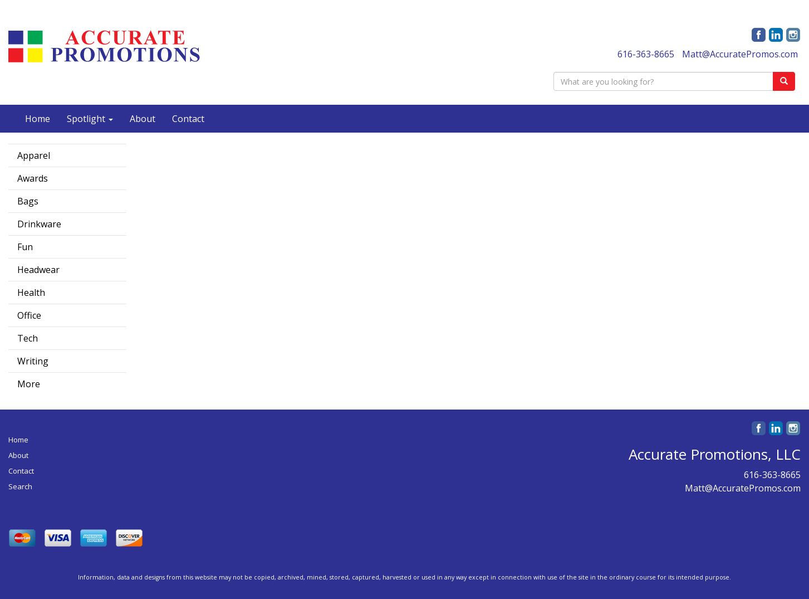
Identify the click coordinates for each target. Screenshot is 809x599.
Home (37, 119)
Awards (32, 178)
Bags (27, 201)
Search (20, 486)
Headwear (38, 270)
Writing (32, 361)
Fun (25, 247)
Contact (188, 119)
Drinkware (39, 224)
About (142, 119)
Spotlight (90, 119)
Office (29, 315)
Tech (27, 338)
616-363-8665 (645, 54)
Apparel (33, 155)
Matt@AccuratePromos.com (740, 54)
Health (31, 292)
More (28, 384)
